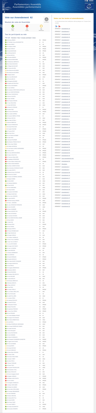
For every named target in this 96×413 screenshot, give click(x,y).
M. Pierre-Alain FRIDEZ (12, 144)
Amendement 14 (66, 175)
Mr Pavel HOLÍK (10, 185)
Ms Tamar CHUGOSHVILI (12, 94)
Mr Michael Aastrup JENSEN (13, 200)
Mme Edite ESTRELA (11, 120)
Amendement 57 (66, 68)
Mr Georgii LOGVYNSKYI (12, 246)
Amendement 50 (66, 144)
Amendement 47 (66, 198)
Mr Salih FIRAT (10, 137)
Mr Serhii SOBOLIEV (11, 350)
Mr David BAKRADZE (11, 51)
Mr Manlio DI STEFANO (12, 107)
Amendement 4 (65, 31)
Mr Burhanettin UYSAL (12, 369)
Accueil (4, 11)
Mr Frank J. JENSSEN (11, 202)
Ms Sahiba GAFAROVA (12, 146)
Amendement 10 (66, 73)
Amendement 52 (66, 206)
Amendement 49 (66, 141)
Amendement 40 (66, 116)
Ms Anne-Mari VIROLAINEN (13, 389)
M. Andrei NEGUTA (11, 278)
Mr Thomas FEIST (11, 131)
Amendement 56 (66, 172)
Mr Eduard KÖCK (10, 224)
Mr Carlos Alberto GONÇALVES (14, 161)
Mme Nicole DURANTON (12, 111)
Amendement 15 (66, 183)
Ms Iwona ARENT (10, 44)
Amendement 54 (66, 161)
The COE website (89, 6)
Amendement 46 (66, 136)
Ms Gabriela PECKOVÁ (12, 300)
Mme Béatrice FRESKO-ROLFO (14, 142)
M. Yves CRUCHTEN (11, 103)
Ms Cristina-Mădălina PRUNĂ (13, 315)
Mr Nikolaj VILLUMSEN (12, 387)
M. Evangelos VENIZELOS (12, 382)
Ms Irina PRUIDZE (11, 313)
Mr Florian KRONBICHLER (12, 231)
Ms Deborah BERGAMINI (12, 59)
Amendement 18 (66, 203)
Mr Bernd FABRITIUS (11, 122)
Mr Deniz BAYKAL (11, 55)
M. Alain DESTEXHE (11, 105)
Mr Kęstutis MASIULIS (11, 259)
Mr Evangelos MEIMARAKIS (13, 267)
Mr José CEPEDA (10, 87)
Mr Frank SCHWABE (11, 343)
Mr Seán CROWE (10, 98)
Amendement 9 (65, 65)
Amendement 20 (66, 34)
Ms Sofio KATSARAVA (11, 213)
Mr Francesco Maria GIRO (12, 157)
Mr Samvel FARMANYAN (12, 124)
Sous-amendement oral (68, 158)
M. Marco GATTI (10, 150)
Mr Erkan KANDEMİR (11, 209)
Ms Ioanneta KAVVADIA (12, 215)
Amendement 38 (66, 110)
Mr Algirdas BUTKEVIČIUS (12, 83)
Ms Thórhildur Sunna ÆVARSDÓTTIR (15, 42)
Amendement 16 (66, 186)
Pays (18, 38)
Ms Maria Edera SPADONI (12, 352)
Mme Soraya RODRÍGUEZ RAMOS (14, 326)
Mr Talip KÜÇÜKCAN (11, 233)
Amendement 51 (66, 147)
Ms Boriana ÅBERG (11, 40)
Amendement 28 (66, 71)
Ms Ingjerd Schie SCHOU (12, 341)
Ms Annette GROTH (11, 170)
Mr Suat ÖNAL (10, 287)
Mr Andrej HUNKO (11, 189)
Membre (13, 38)
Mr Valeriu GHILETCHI (12, 155)
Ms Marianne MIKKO (11, 270)
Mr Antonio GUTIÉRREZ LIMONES (14, 176)
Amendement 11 (66, 76)
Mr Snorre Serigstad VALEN (13, 374)
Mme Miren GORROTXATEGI (13, 165)
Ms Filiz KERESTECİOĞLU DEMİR (14, 217)
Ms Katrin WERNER (11, 393)
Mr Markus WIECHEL (11, 395)
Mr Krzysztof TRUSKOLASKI (13, 367)
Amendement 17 (66, 178)
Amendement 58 (66, 189)
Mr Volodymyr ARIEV (11, 46)
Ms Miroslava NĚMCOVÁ (12, 280)
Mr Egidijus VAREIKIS (11, 376)
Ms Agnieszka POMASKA (12, 309)
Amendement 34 (66, 96)
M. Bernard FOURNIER (12, 139)
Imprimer (46, 22)
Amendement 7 (65, 54)
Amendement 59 (66, 130)
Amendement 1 (65, 119)
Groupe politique (26, 38)
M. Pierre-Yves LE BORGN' (13, 239)
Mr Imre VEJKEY (10, 380)
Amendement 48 (66, 138)
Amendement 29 (66, 79)
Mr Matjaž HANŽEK (11, 179)
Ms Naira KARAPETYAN (12, 211)
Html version (56, 26)
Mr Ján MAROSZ (10, 254)
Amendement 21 (66, 37)
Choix (34, 38)
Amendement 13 (66, 99)
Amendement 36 (66, 104)
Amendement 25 (66, 51)
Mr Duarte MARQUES (11, 257)
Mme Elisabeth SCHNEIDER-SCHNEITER (16, 339)
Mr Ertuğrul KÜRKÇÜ (11, 235)
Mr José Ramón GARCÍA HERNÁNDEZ (15, 148)
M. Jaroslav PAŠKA (11, 298)
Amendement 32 (66, 88)
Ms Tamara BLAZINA (11, 68)
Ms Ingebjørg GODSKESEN (13, 159)
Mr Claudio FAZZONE (11, 129)
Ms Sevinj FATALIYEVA (12, 126)
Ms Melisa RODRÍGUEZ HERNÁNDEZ (15, 324)
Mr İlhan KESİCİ (10, 220)
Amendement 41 (66, 181)
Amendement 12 (66, 93)
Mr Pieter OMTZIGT (11, 285)
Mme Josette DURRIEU (12, 113)
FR (87, 0)
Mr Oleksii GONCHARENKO (13, 163)
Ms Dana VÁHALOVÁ (11, 371)
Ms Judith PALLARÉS (11, 296)
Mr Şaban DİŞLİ (10, 109)
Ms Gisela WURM (10, 400)
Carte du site (4, 0)
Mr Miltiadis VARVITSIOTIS (13, 378)
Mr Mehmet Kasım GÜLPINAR (13, 172)
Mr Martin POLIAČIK (11, 306)
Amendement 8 (65, 59)
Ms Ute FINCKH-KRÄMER (12, 135)
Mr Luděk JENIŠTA (11, 198)
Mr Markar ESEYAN (11, 118)
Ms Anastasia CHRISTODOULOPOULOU (16, 90)
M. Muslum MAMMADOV (12, 252)
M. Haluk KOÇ (10, 222)
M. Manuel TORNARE (11, 363)
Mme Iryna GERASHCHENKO (13, 152)
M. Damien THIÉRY (11, 358)
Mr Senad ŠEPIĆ (10, 345)
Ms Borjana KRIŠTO (11, 228)
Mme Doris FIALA (10, 133)
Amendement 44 (66, 127)
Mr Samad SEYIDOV (11, 348)
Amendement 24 (66, 48)
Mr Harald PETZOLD (11, 302)
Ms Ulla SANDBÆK (11, 335)
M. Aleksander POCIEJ (12, 304)
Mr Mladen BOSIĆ (11, 74)
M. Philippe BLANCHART (12, 66)
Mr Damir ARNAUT (11, 48)
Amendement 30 (66, 82)
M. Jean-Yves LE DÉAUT (12, 241)
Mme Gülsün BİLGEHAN (12, 64)
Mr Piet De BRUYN (11, 79)
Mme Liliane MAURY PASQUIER (14, 261)
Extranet (91, 0)
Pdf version (59, 26)
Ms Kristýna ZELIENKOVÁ (12, 406)
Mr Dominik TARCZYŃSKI (12, 356)
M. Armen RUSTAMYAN (12, 332)
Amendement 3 (65, 167)
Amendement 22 (66, 42)
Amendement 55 (66, 150)
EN (85, 0)
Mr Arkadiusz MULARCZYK (13, 274)
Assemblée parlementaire (22, 5)
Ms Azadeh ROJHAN (11, 328)
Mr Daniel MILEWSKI (11, 272)
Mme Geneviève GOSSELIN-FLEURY (15, 168)
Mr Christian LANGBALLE (12, 237)
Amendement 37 (66, 107)
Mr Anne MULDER (11, 276)
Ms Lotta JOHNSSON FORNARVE (14, 205)
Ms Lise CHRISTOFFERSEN (13, 92)
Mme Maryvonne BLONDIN (13, 70)
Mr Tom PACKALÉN (11, 293)
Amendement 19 (66, 28)
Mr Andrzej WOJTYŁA (11, 398)
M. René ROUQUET (11, 330)
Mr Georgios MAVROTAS (12, 263)
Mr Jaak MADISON (11, 250)
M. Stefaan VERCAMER (12, 385)
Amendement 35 (66, 102)
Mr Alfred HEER (10, 181)
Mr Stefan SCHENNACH (12, 337)
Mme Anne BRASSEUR (12, 77)
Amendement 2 (65, 192)
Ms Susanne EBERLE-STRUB (13, 116)
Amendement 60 (66, 195)
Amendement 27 (66, 62)
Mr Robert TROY (10, 365)
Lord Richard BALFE (11, 53)
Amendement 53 (66, 155)
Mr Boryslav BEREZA (11, 57)
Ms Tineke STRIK (10, 354)
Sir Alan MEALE (10, 265)
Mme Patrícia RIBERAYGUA (13, 319)
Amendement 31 (66, 85)
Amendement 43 (66, 124)
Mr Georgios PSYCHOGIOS (13, 317)
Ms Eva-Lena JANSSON (12, 196)
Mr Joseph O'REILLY (11, 289)
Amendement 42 (66, 121)
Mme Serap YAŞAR (11, 402)
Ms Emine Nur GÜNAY (12, 174)
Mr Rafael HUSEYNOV (12, 194)
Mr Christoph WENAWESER (13, 391)
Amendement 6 (65, 40)
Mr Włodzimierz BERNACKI (13, 61)
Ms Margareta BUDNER (12, 81)
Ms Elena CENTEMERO (12, 85)
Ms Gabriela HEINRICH (12, 183)
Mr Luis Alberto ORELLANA (13, 291)
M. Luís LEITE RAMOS (12, 244)
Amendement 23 (66, 45)
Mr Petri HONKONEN (11, 187)
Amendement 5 (65, 169)
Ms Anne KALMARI (11, 207)
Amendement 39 (66, 113)
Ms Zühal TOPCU (10, 361)
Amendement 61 (66, 200)
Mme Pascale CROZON (12, 100)
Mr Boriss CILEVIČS (11, 96)
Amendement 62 (66, 152)
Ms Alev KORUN (10, 226)
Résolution (64, 164)
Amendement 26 (66, 56)
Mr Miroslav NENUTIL (11, 283)
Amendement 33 (66, 90)
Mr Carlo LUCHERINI (11, 248)
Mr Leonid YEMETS (11, 404)
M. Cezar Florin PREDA (12, 311)
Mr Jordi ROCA (10, 322)
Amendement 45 (66, 133)
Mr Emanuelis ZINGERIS (12, 408)
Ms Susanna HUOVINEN (12, 191)
